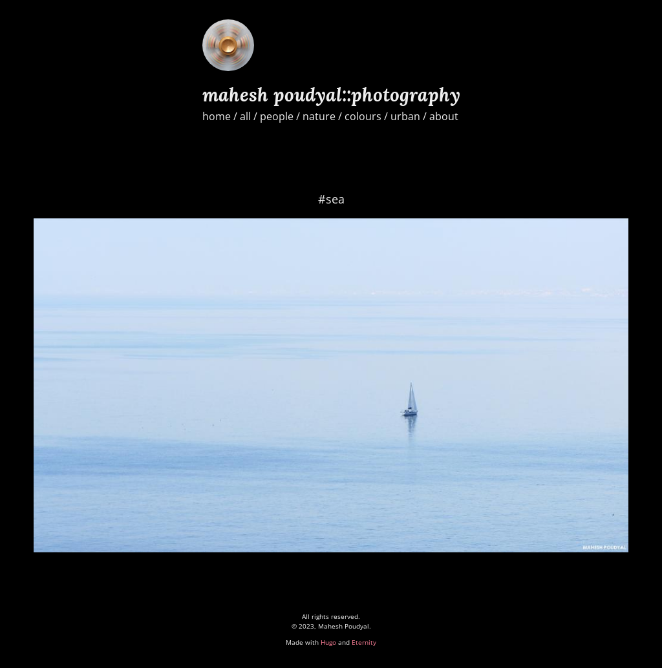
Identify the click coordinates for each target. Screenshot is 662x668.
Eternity (364, 642)
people (277, 116)
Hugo (328, 642)
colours (363, 116)
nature (319, 116)
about (443, 116)
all (245, 116)
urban (405, 116)
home (216, 116)
